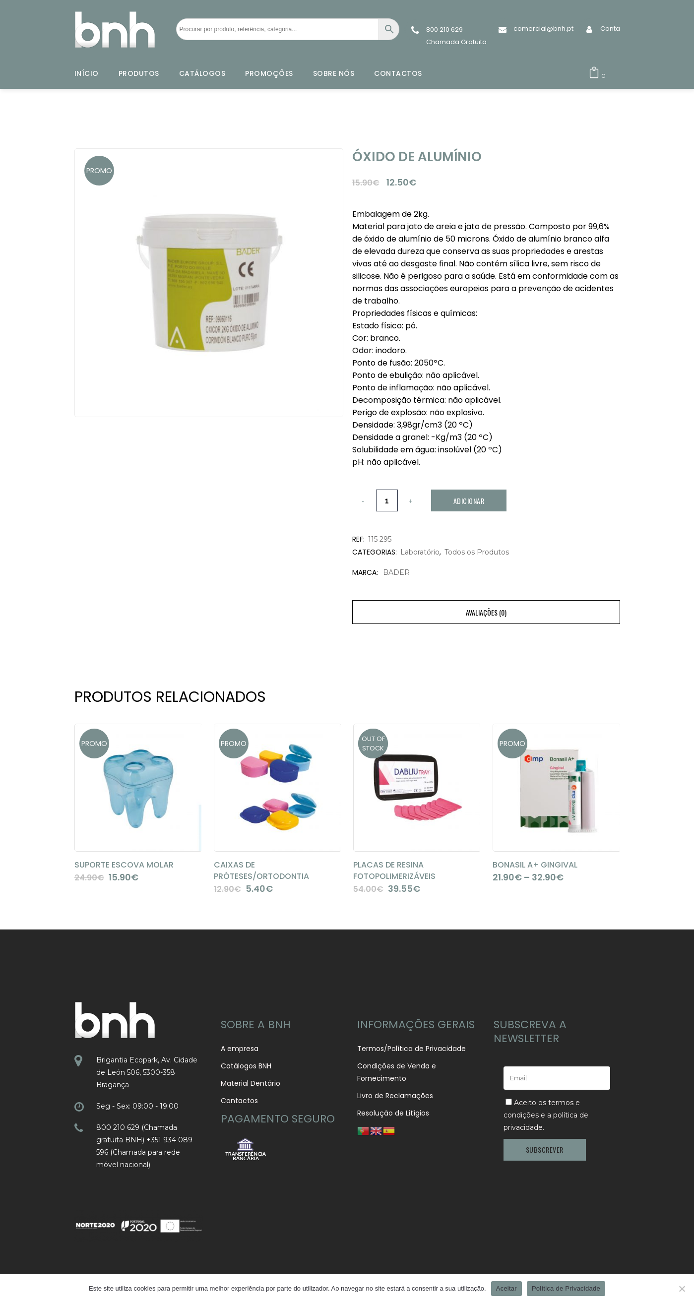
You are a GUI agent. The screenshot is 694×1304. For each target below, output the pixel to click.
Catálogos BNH (246, 1066)
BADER (396, 572)
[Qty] (387, 500)
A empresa (239, 1049)
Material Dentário (250, 1083)
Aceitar (506, 1288)
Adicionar (469, 501)
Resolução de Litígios (393, 1113)
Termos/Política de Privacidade (411, 1049)
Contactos (239, 1101)
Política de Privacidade (566, 1288)
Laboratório (420, 552)
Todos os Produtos (476, 552)
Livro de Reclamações (395, 1096)
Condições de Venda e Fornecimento (396, 1072)
